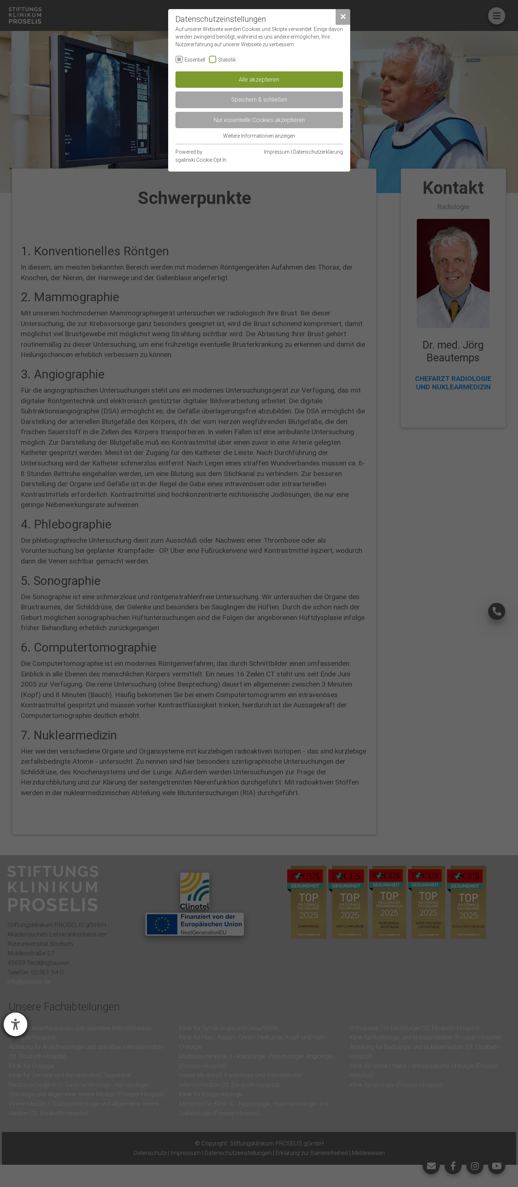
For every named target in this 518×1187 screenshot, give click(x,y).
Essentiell (195, 59)
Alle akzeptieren (259, 79)
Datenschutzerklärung (318, 152)
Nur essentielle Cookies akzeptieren (259, 119)
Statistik (227, 59)
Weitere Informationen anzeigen (259, 136)
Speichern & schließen (259, 99)
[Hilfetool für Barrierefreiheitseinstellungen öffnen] (15, 1024)
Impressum (277, 152)
